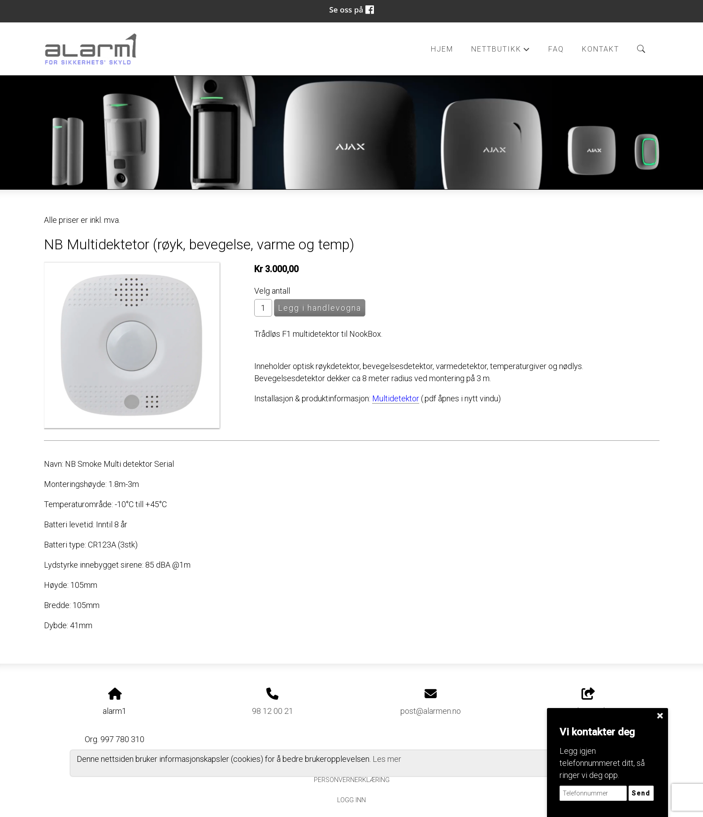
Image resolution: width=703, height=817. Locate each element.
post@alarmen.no (430, 711)
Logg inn (351, 800)
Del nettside (588, 702)
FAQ (556, 49)
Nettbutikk (500, 51)
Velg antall (272, 291)
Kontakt (600, 49)
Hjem (442, 49)
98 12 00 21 (272, 711)
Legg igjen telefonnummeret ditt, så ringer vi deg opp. (602, 763)
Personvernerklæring (352, 780)
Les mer (387, 759)
